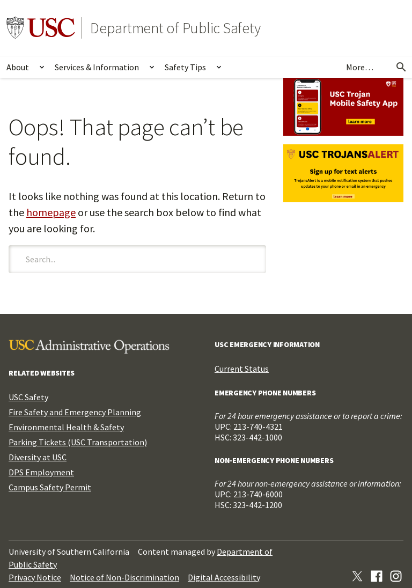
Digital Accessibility (224, 577)
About (17, 67)
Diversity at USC (38, 457)
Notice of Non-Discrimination (124, 577)
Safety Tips (185, 67)
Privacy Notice (35, 577)
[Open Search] (401, 67)
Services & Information (97, 67)
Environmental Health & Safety (66, 427)
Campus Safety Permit (50, 487)
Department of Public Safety (175, 28)
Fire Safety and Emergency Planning (75, 412)
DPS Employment (41, 472)
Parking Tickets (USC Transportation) (78, 442)
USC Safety (28, 397)
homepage (51, 212)
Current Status (242, 368)
